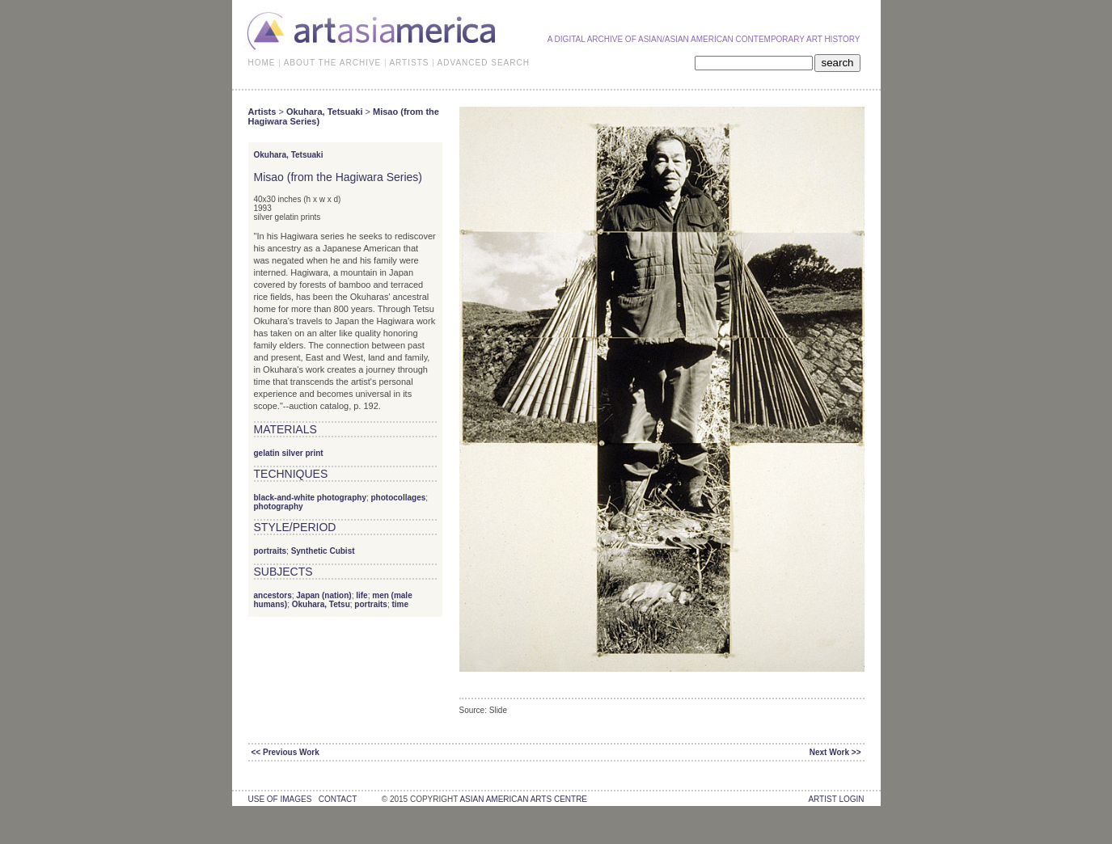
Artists (262, 111)
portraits (270, 550)
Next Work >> (835, 752)
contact (338, 799)
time (399, 604)
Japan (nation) (323, 595)
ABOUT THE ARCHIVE (333, 62)
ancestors (273, 595)
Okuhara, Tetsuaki (324, 111)
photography (278, 506)
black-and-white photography (310, 497)
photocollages (398, 497)
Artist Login (836, 799)
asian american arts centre (523, 799)
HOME (262, 62)
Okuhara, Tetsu (321, 604)
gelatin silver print (288, 453)
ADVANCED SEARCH (484, 62)
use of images (280, 799)
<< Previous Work (285, 752)
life (361, 595)
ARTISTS (409, 62)
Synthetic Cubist (323, 550)
